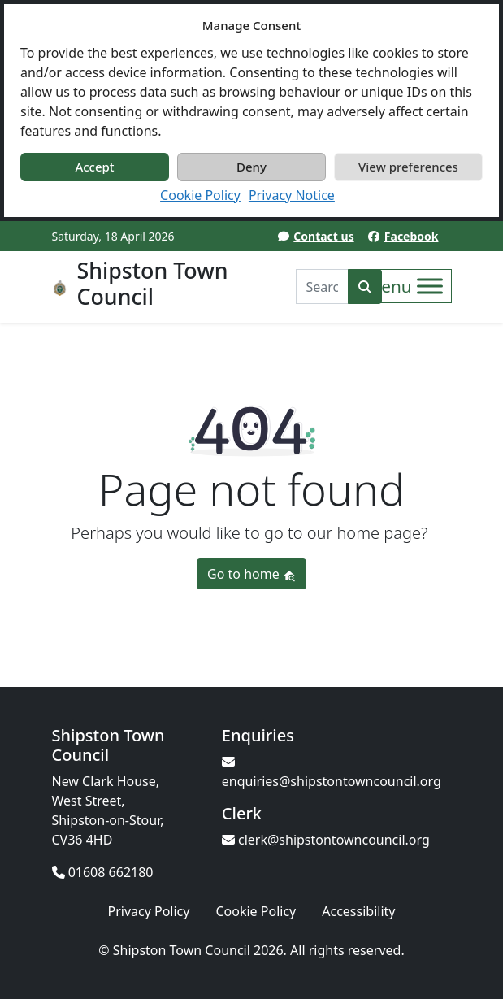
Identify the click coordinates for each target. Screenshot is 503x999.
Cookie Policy (200, 195)
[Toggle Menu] (430, 286)
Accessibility (358, 911)
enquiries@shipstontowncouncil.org (331, 772)
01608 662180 (103, 872)
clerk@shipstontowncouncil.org (326, 840)
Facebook (411, 236)
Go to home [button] (251, 574)
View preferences (408, 167)
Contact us (323, 236)
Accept (94, 167)
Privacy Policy (148, 911)
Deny (251, 167)
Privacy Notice (292, 195)
